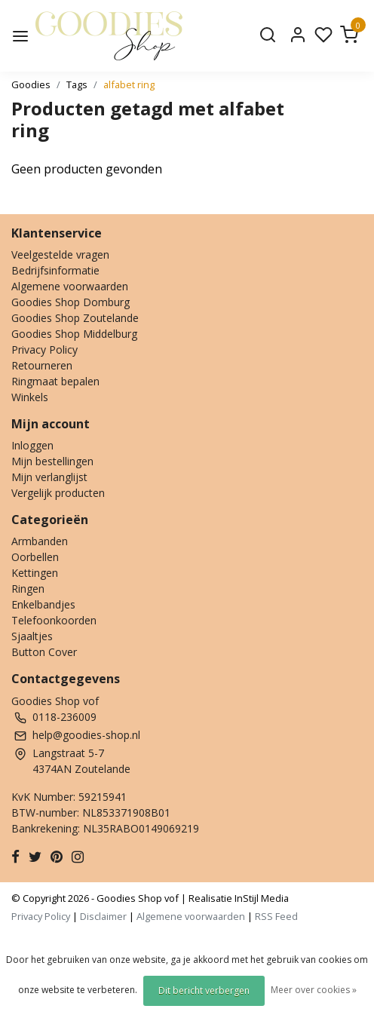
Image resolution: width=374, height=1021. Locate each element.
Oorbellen (35, 557)
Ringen (27, 588)
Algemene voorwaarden (69, 286)
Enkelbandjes (43, 604)
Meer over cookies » (314, 989)
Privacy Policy (44, 349)
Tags (76, 84)
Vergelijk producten (58, 493)
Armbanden (39, 541)
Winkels (29, 397)
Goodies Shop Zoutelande (75, 318)
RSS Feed (276, 916)
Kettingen (34, 573)
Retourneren (41, 365)
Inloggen (32, 445)
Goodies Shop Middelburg (74, 334)
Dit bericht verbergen (204, 990)
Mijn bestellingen (52, 461)
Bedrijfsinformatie (55, 270)
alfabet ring (129, 84)
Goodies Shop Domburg (70, 302)
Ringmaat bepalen (55, 381)
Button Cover (44, 652)
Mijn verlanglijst (49, 477)
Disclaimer (103, 916)
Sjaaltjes (32, 636)
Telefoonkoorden (54, 620)
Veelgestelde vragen (60, 254)
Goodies (31, 84)
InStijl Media (260, 898)
